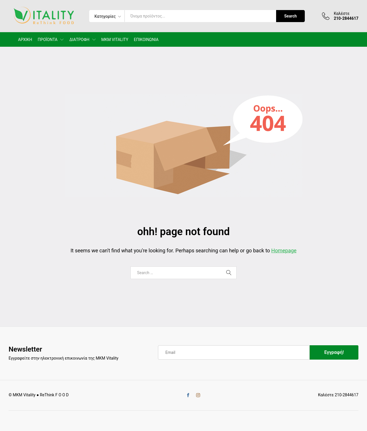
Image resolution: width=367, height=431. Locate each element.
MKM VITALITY (114, 40)
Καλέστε (342, 13)
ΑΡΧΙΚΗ (25, 40)
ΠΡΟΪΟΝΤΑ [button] (48, 40)
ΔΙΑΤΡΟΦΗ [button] (79, 40)
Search (290, 16)
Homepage (283, 250)
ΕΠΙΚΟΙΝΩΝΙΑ (146, 40)
